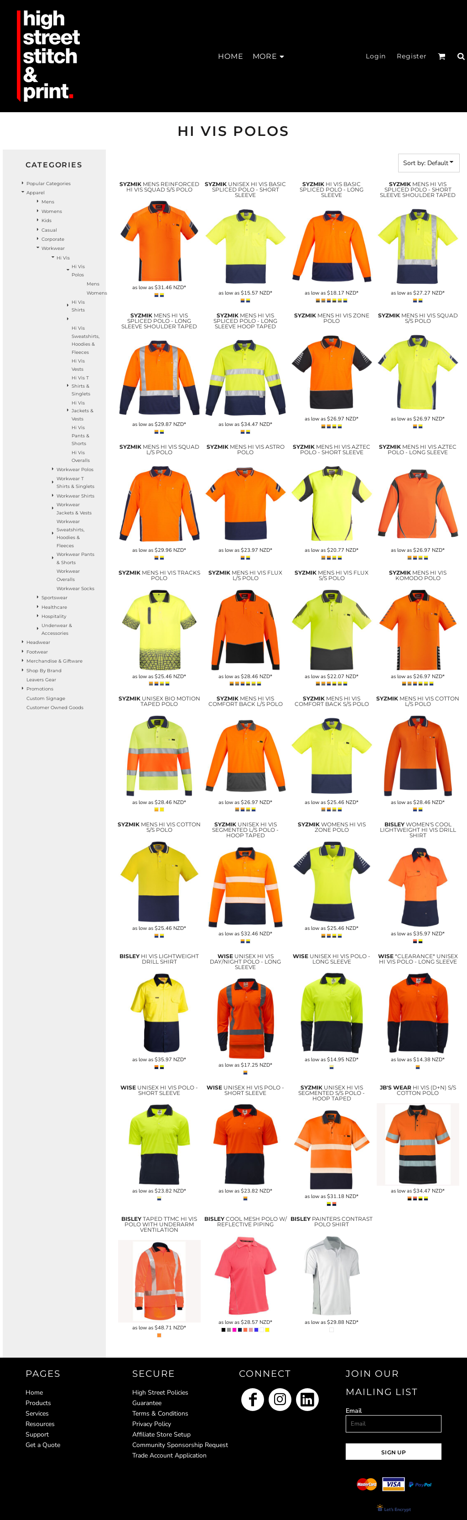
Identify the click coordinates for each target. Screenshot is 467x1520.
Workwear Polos (75, 469)
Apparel (35, 193)
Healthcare (54, 607)
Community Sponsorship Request (180, 1445)
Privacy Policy (151, 1424)
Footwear (37, 652)
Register (412, 56)
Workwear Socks (75, 588)
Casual (49, 230)
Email (354, 1410)
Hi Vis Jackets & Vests (82, 411)
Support (37, 1434)
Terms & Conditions (160, 1413)
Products (38, 1403)
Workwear (53, 248)
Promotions (39, 689)
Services (37, 1413)
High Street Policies (160, 1392)
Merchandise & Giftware (54, 661)
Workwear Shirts (75, 496)
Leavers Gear (41, 680)
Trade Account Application (169, 1455)
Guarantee (146, 1403)
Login (376, 56)
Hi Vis (63, 258)
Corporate (53, 239)
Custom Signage (45, 698)
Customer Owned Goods (54, 708)
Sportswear (54, 598)
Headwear (38, 642)
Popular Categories (48, 184)
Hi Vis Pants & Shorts (80, 435)
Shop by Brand (44, 671)
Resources (40, 1424)
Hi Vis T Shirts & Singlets (81, 386)
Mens (48, 202)
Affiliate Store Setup (161, 1434)
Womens (52, 211)
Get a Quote (43, 1445)
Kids (47, 220)
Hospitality (54, 616)
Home (34, 1392)
